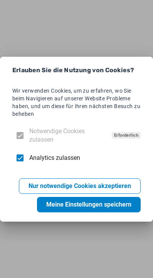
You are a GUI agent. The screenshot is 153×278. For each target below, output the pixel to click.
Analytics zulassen (54, 157)
